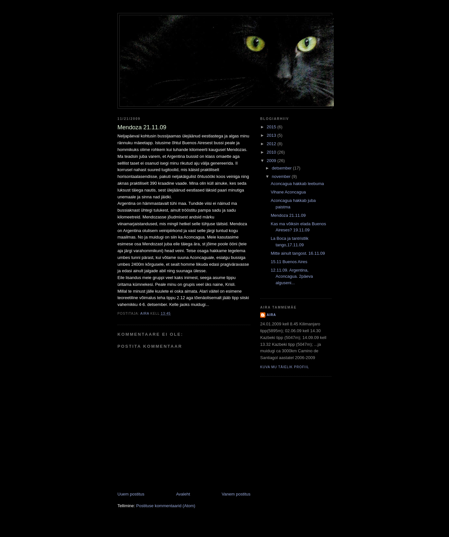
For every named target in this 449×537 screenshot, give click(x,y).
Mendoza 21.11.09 (288, 215)
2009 (272, 160)
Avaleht (183, 494)
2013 (272, 135)
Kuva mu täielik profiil (284, 367)
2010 (272, 152)
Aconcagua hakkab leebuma (297, 183)
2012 (272, 143)
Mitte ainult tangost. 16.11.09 (298, 253)
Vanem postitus (236, 494)
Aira (271, 315)
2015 (272, 126)
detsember (282, 168)
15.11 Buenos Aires (289, 261)
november (282, 176)
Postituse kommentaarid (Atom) (165, 505)
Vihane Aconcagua (288, 192)
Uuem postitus (130, 494)
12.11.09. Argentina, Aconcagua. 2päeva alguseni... (292, 276)
